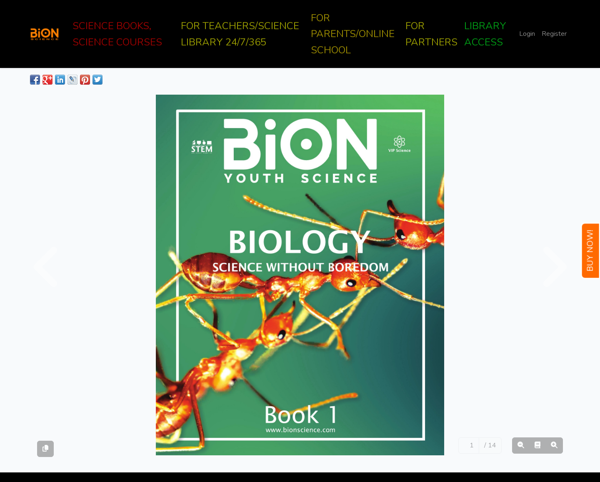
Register (554, 33)
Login (527, 33)
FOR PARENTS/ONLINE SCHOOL (353, 34)
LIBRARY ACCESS (485, 33)
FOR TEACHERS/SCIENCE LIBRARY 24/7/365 (240, 33)
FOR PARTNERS (431, 33)
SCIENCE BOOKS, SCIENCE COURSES (117, 33)
